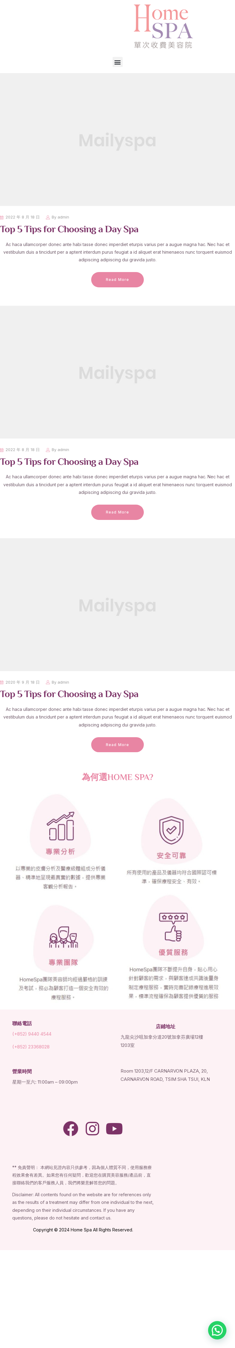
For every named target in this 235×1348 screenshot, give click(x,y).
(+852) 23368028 (31, 1047)
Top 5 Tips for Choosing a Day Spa (69, 229)
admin (63, 217)
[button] (118, 62)
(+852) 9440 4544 (31, 1034)
